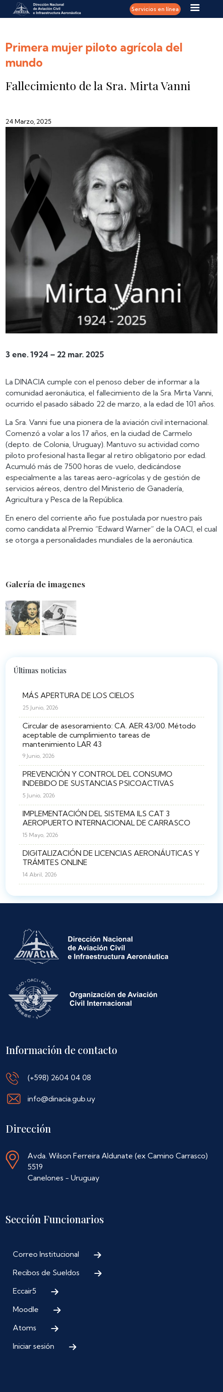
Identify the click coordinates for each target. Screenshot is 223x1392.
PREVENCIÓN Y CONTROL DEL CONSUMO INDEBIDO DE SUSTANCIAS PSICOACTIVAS (98, 778)
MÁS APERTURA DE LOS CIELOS (78, 695)
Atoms (24, 1327)
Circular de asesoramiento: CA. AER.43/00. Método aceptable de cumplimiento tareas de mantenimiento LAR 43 (109, 735)
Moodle (26, 1309)
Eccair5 (24, 1290)
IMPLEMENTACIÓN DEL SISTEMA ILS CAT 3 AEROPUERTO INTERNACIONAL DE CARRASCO (106, 818)
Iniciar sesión (33, 1346)
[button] (23, 620)
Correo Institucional (46, 1254)
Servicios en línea (155, 9)
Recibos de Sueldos (46, 1272)
